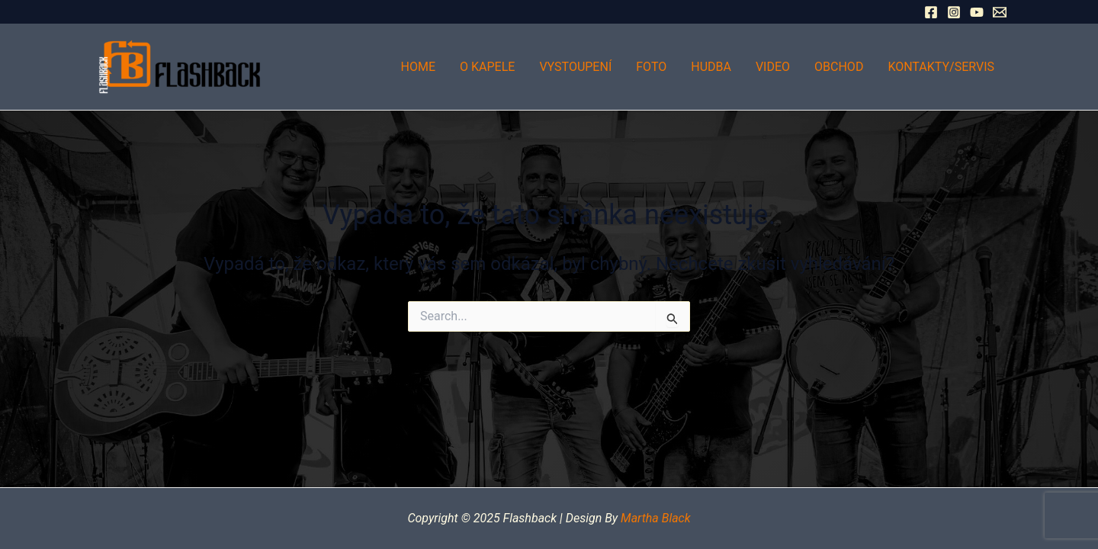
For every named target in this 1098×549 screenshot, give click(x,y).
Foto (651, 66)
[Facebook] (931, 12)
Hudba (711, 66)
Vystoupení (575, 66)
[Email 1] (999, 12)
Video (773, 66)
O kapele (487, 66)
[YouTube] (977, 12)
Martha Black (656, 518)
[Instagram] (954, 12)
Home (418, 66)
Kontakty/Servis (941, 66)
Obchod (838, 66)
